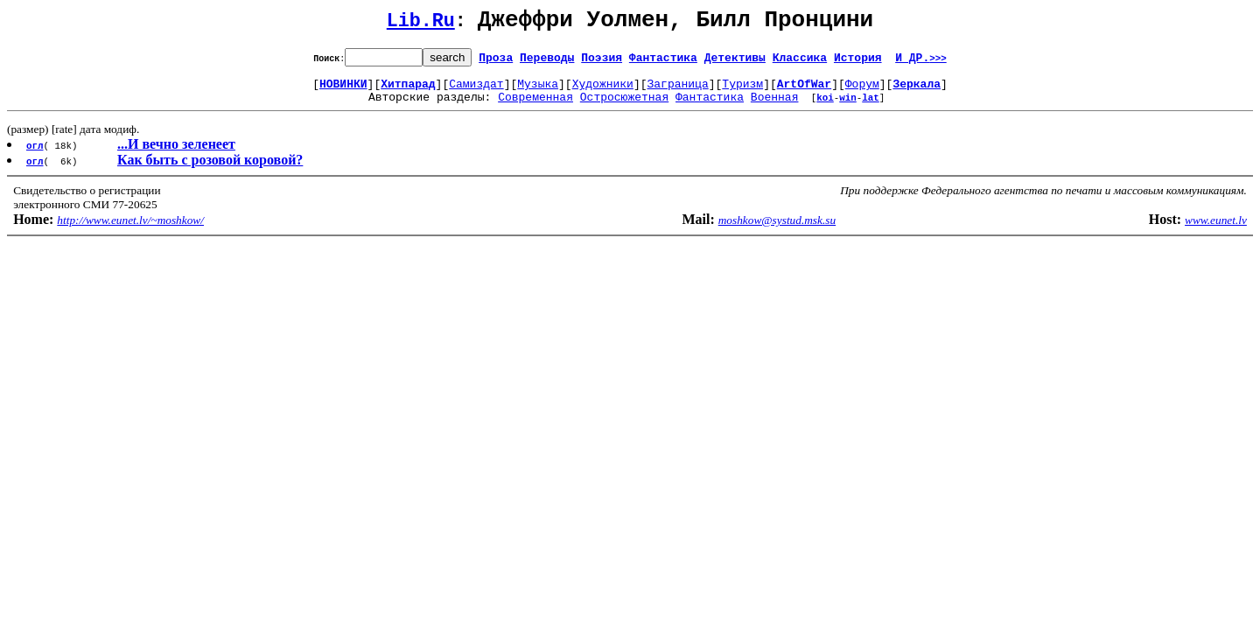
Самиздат (476, 91)
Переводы (547, 62)
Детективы (735, 62)
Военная (775, 107)
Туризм (742, 91)
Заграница (678, 91)
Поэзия (601, 62)
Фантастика (663, 62)
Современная (535, 107)
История (858, 62)
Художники (603, 91)
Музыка (537, 91)
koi (825, 107)
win (848, 107)
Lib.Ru (421, 24)
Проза (496, 62)
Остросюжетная (624, 107)
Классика (800, 62)
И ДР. (921, 62)
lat (870, 107)
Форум (862, 91)
